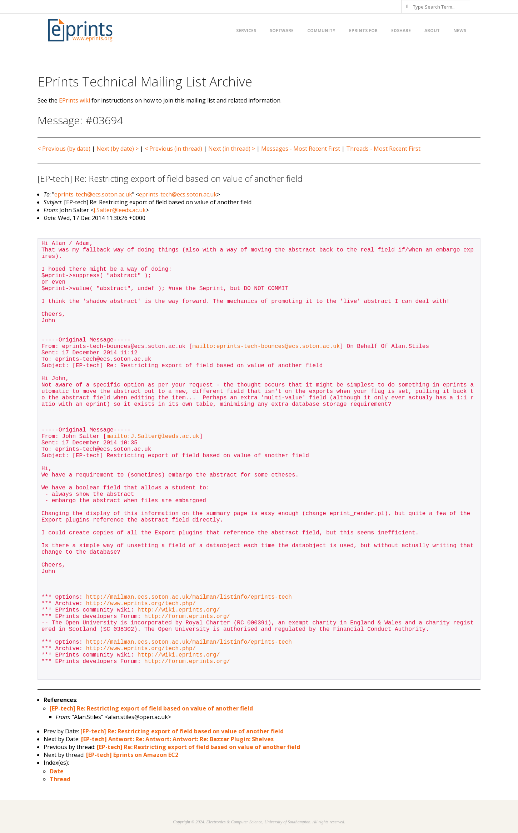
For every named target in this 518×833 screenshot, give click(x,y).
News (459, 31)
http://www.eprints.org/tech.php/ (141, 603)
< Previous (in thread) (173, 149)
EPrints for (363, 31)
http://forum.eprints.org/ (187, 616)
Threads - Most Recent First (383, 149)
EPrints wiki (74, 100)
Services (246, 31)
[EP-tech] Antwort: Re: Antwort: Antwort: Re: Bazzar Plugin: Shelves (177, 739)
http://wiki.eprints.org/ (179, 610)
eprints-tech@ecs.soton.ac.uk (93, 194)
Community (321, 31)
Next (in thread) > (231, 149)
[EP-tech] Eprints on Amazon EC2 (132, 755)
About (432, 31)
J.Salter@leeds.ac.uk (120, 210)
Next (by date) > (117, 149)
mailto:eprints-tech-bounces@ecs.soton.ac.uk (266, 346)
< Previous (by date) (64, 149)
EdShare (401, 31)
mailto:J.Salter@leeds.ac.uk (152, 436)
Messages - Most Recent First (300, 149)
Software (282, 31)
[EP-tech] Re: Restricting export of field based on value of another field (151, 708)
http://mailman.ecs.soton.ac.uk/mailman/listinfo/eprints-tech (189, 597)
